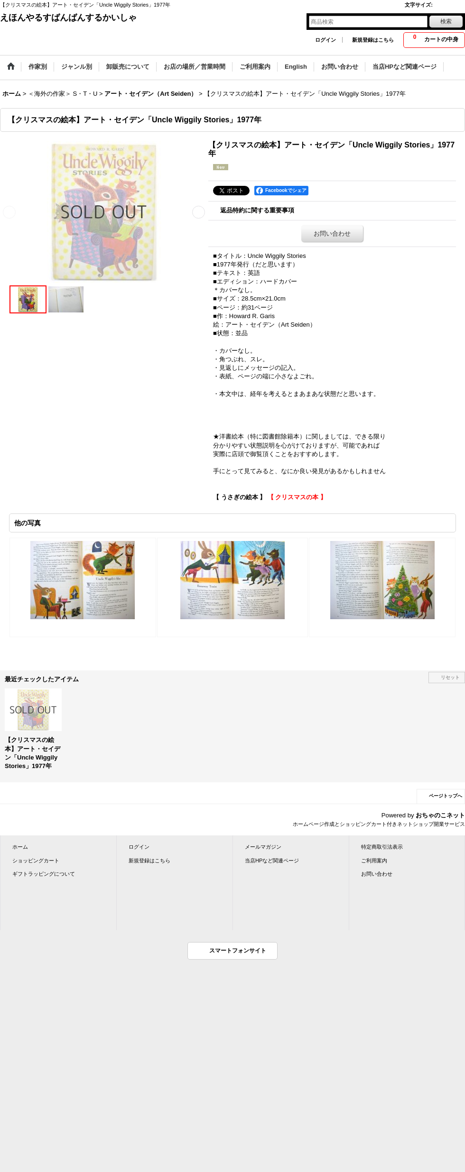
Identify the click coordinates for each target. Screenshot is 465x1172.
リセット (450, 677)
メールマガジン (263, 847)
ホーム (20, 847)
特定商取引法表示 (382, 847)
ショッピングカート (35, 860)
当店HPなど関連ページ (272, 860)
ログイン (325, 40)
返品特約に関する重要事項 (257, 210)
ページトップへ (445, 795)
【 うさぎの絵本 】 (239, 497)
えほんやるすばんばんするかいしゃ (68, 17)
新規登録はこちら (373, 40)
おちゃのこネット (440, 815)
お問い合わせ (332, 233)
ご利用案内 (374, 860)
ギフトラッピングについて (43, 874)
